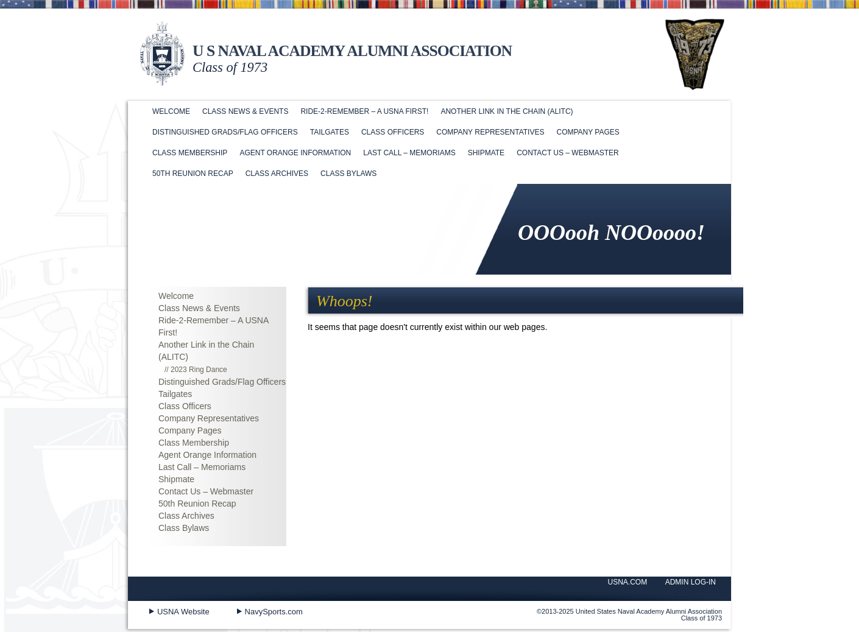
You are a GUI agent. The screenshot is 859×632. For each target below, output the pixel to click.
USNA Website (183, 611)
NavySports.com (274, 611)
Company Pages (587, 132)
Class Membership (189, 153)
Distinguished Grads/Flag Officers (225, 132)
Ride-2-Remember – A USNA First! (364, 111)
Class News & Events (245, 111)
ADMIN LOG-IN (690, 582)
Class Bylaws (348, 173)
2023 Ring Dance (199, 369)
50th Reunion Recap (192, 173)
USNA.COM (628, 582)
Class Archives (277, 173)
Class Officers (392, 132)
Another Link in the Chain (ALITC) (506, 111)
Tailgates (329, 132)
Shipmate (486, 153)
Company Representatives (490, 132)
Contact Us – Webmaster (568, 153)
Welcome (171, 111)
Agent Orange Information (295, 153)
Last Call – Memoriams (409, 153)
